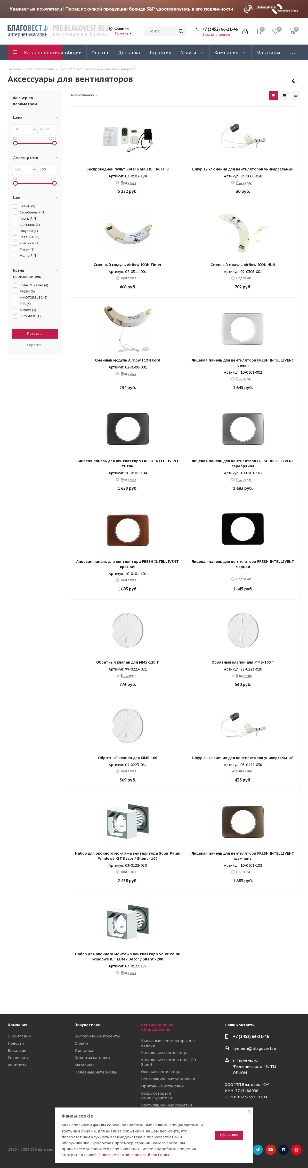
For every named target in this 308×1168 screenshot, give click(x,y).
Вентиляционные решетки (166, 1105)
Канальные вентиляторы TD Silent (168, 1062)
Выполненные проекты (97, 1036)
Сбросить (35, 345)
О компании (19, 1036)
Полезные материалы (96, 1072)
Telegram (258, 1150)
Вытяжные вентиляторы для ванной (168, 1043)
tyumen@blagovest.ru (254, 1048)
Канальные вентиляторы (165, 1052)
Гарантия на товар (92, 1057)
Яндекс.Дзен (296, 1150)
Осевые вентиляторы (161, 1071)
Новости (16, 1043)
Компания (17, 1024)
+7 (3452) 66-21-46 (220, 29)
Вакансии (17, 1050)
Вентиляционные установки (168, 1078)
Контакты (17, 1064)
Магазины (84, 1064)
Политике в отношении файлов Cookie (134, 1154)
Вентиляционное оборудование (158, 1027)
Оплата (81, 1043)
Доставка (84, 1050)
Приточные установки (162, 1086)
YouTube (270, 1150)
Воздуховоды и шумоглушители (156, 1095)
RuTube (283, 1150)
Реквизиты (18, 1057)
